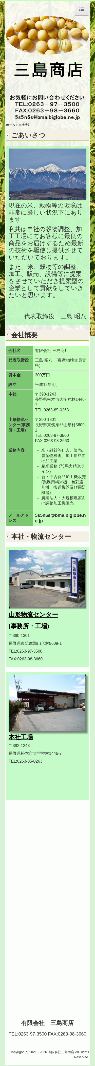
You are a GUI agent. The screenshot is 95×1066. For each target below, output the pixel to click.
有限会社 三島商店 (47, 1023)
